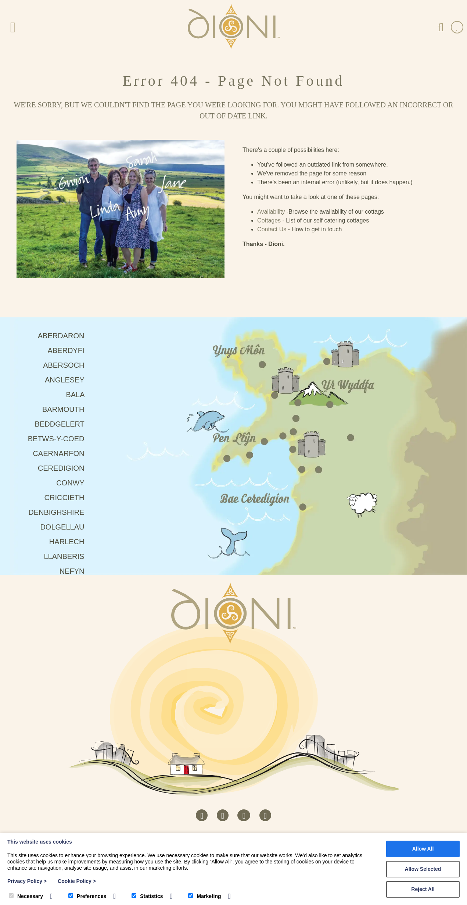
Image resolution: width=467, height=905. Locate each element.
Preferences (87, 896)
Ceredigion (65, 468)
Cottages (269, 220)
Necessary (26, 896)
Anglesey (68, 380)
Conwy (74, 483)
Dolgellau (66, 527)
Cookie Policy (77, 881)
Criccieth (68, 498)
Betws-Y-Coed (60, 439)
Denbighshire (60, 512)
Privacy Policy (27, 881)
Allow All (423, 849)
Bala (79, 395)
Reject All (422, 889)
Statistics (147, 896)
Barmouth (67, 409)
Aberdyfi (69, 350)
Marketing (204, 896)
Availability (271, 212)
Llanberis (68, 556)
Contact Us (271, 229)
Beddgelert (63, 424)
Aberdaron (65, 336)
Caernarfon (62, 453)
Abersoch (67, 365)
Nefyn (76, 571)
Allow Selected (423, 869)
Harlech (70, 542)
